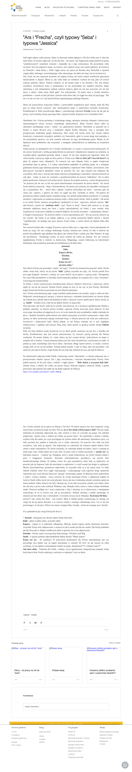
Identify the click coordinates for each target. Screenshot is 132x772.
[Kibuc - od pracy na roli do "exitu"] (28, 656)
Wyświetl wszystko (19, 15)
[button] (117, 15)
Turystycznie (98, 15)
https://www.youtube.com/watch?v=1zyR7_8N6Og (42, 372)
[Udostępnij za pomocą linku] (41, 622)
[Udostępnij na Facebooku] (24, 622)
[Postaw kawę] (66, 656)
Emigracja (35, 15)
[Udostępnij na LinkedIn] (35, 622)
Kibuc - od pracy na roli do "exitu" (26, 671)
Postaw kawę (58, 670)
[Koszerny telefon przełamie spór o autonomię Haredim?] (103, 656)
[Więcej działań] (107, 31)
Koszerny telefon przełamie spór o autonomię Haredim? (103, 671)
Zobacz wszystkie (115, 643)
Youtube (85, 15)
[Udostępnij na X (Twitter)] (30, 622)
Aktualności (49, 15)
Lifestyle (62, 15)
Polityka (73, 15)
